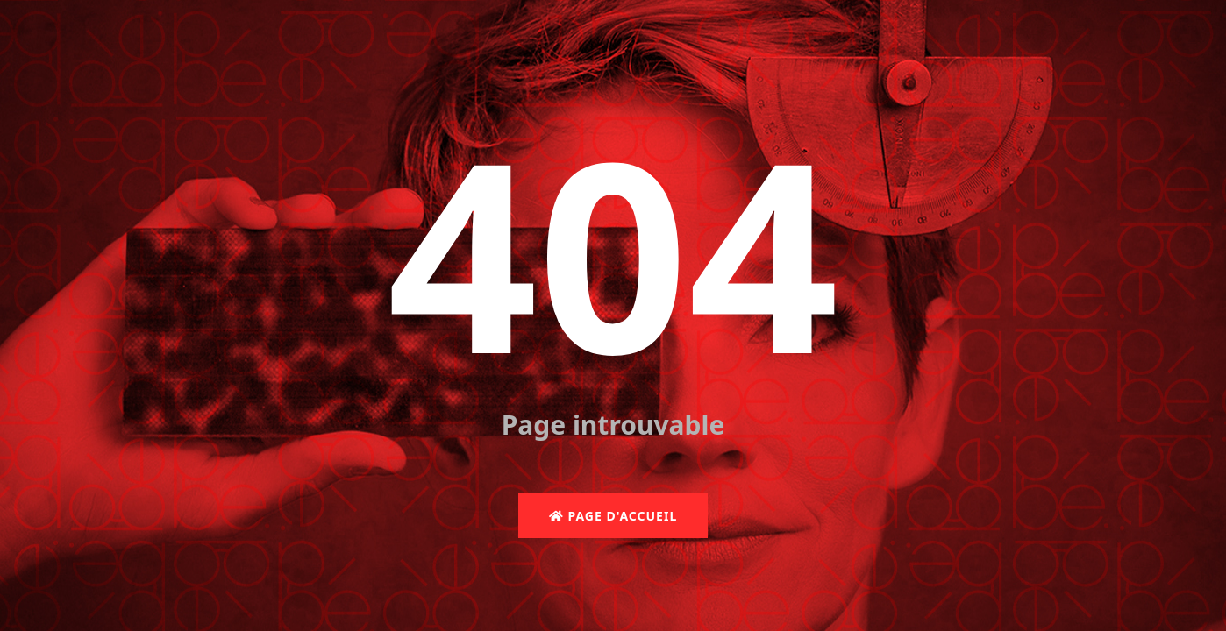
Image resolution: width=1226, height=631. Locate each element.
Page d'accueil (613, 515)
